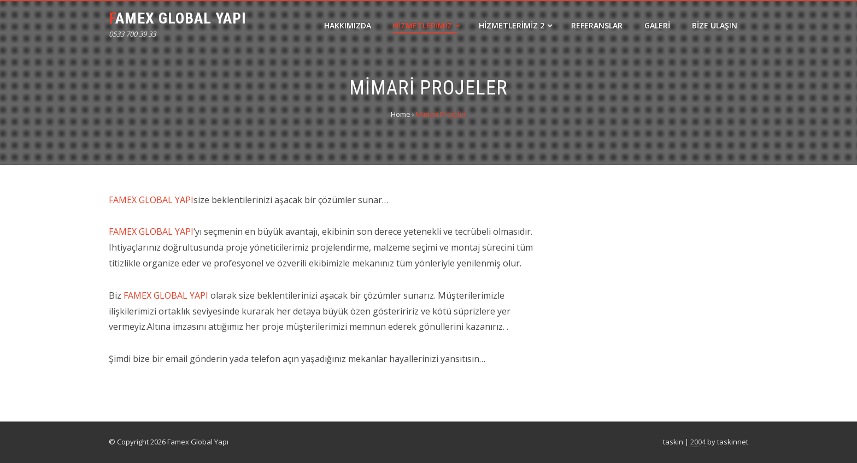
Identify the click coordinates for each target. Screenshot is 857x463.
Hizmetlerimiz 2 (515, 25)
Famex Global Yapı (177, 18)
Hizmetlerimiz (426, 25)
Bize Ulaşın (714, 25)
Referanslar (597, 25)
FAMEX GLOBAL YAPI (151, 200)
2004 (698, 442)
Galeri (657, 25)
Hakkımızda (347, 25)
